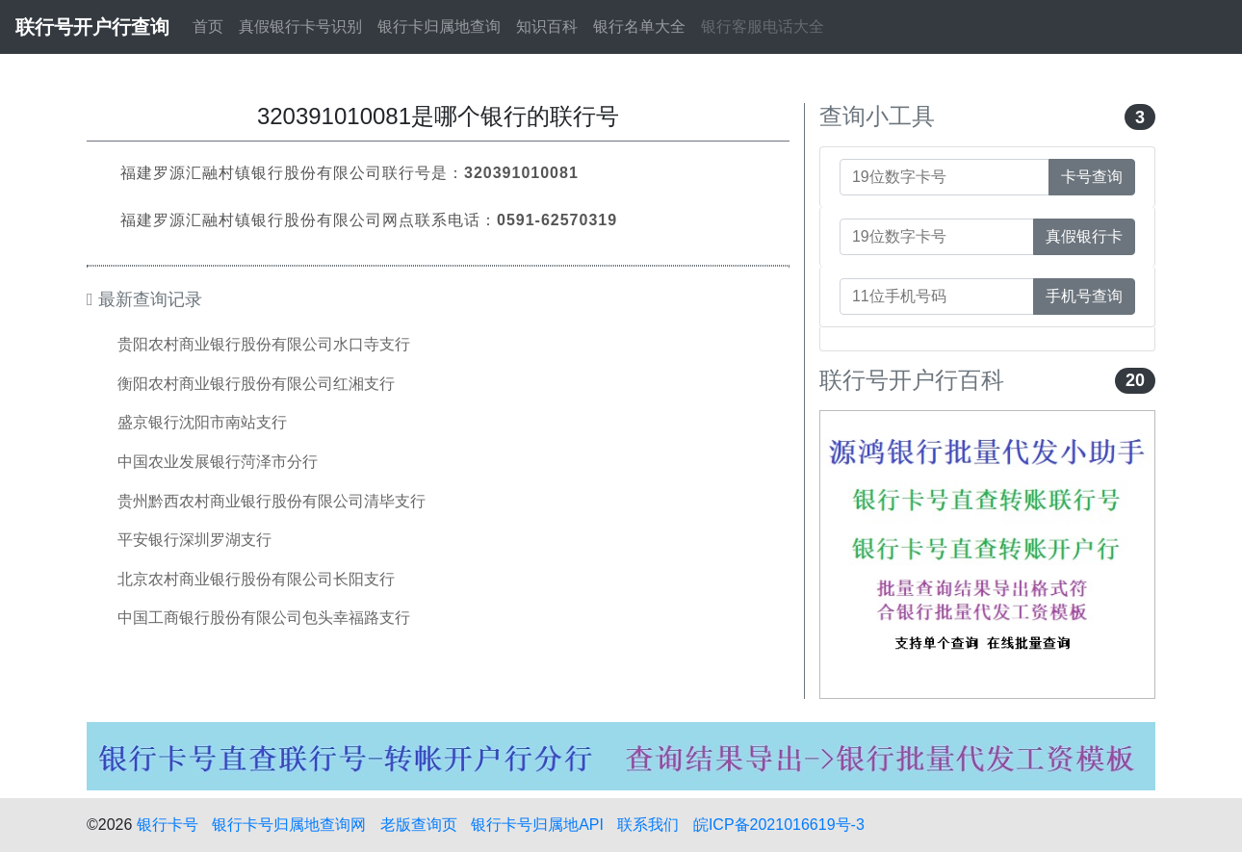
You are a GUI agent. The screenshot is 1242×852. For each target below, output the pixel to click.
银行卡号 (167, 824)
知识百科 (547, 26)
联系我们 (648, 824)
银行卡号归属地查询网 (289, 824)
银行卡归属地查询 (439, 26)
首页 (208, 26)
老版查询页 (418, 824)
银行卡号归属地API (537, 824)
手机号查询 (1084, 296)
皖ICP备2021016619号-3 (779, 824)
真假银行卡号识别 (300, 26)
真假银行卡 (1084, 236)
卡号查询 (1092, 176)
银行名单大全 (639, 26)
